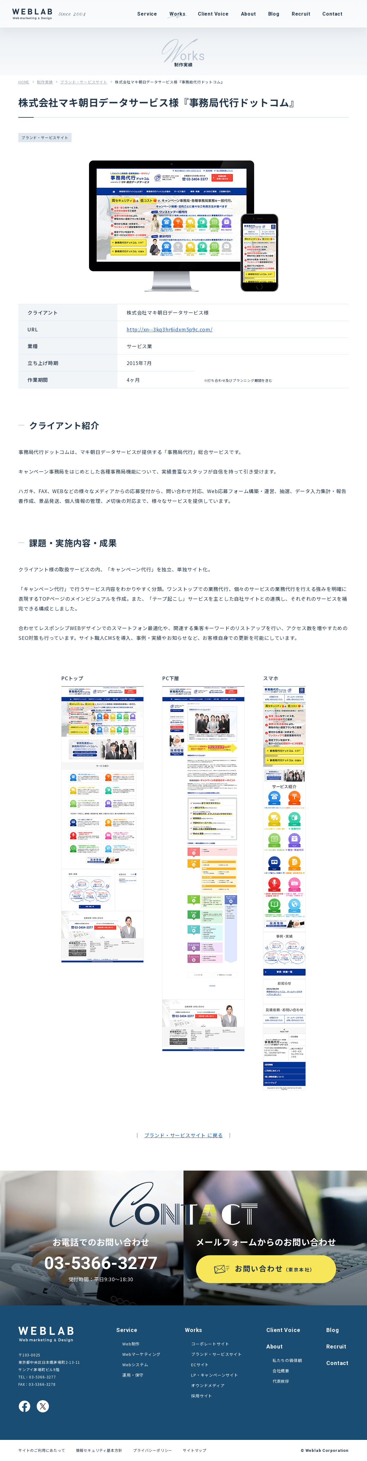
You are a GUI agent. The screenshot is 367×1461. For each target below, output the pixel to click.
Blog (332, 1330)
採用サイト (201, 1396)
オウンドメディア (207, 1385)
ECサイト (200, 1364)
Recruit (336, 1346)
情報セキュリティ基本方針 (99, 1450)
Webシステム (135, 1364)
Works (193, 1330)
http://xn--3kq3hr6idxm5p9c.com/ (170, 329)
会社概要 (280, 1371)
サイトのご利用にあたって (41, 1450)
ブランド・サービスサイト (83, 81)
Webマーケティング (141, 1354)
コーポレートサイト (210, 1344)
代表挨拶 (280, 1381)
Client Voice (283, 1330)
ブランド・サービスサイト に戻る (183, 1135)
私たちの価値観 (287, 1360)
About (274, 1346)
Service (126, 1330)
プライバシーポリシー (152, 1450)
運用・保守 (132, 1375)
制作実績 (45, 81)
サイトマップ (194, 1450)
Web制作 (131, 1344)
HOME (23, 81)
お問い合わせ (275, 1268)
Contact (337, 1363)
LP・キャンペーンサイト (214, 1375)
